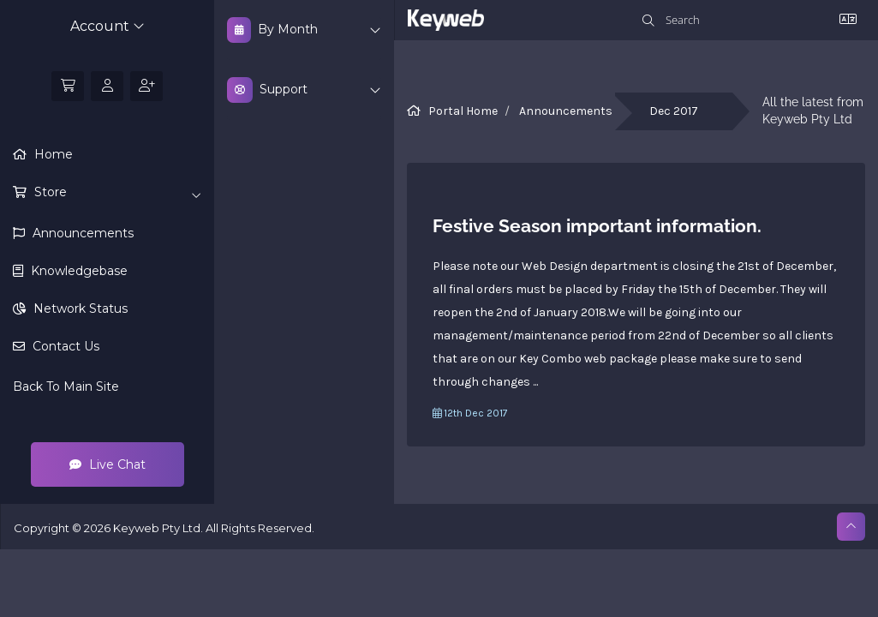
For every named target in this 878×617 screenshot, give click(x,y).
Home (52, 154)
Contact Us (64, 346)
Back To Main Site (66, 386)
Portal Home (463, 111)
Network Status (79, 308)
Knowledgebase (77, 271)
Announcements (81, 233)
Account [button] (107, 26)
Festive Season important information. (597, 226)
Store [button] (116, 192)
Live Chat (107, 464)
